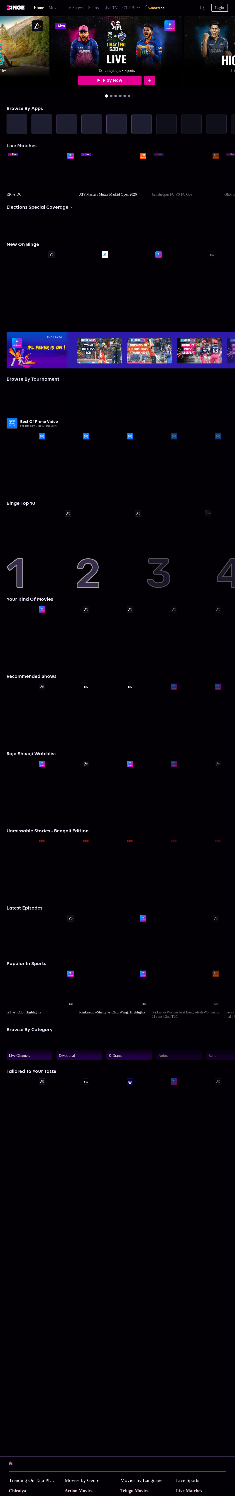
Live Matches (189, 1490)
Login (219, 8)
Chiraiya (17, 1490)
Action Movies (79, 1490)
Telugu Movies (134, 1490)
